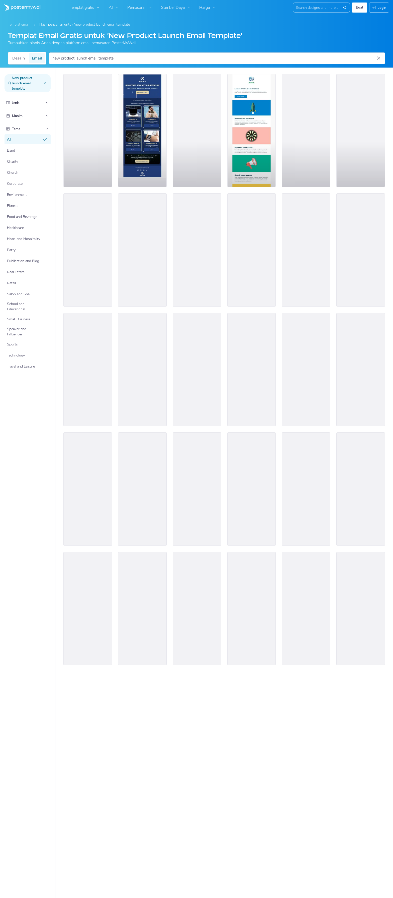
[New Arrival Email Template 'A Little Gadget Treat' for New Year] (360, 250)
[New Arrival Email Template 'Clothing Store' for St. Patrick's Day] (87, 369)
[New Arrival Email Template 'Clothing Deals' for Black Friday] (87, 608)
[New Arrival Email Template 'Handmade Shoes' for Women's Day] (306, 608)
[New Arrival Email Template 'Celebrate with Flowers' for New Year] (360, 369)
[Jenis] (47, 103)
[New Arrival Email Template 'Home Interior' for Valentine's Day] (142, 369)
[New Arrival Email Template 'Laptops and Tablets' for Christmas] (197, 250)
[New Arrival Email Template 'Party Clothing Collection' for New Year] (251, 489)
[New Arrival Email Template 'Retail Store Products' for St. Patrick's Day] (251, 369)
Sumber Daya (176, 7)
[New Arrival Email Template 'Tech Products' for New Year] (197, 369)
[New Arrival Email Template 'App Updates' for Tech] (251, 130)
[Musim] (47, 116)
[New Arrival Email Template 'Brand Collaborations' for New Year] (306, 489)
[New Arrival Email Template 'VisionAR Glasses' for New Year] (197, 608)
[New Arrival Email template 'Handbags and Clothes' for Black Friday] (142, 489)
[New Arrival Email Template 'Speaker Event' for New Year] (142, 608)
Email (37, 58)
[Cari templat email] (214, 58)
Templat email (18, 24)
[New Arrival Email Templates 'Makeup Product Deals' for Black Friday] (251, 608)
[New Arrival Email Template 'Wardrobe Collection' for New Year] (306, 250)
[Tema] (47, 129)
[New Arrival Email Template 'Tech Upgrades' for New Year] (197, 489)
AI (114, 7)
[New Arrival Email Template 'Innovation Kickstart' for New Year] (142, 130)
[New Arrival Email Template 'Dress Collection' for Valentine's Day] (306, 130)
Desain (18, 58)
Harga (207, 7)
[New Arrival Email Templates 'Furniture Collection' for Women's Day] (251, 250)
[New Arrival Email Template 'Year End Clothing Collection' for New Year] (197, 130)
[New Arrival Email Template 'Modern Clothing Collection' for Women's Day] (360, 608)
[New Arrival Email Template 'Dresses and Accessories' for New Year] (87, 489)
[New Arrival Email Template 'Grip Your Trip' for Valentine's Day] (142, 250)
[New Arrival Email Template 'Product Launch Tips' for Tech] (87, 130)
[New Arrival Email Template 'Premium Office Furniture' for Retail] (360, 130)
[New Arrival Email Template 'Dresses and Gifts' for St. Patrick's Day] (87, 250)
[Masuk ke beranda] (20, 8)
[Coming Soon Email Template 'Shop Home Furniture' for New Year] (360, 489)
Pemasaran (140, 7)
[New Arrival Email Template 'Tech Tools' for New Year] (306, 369)
